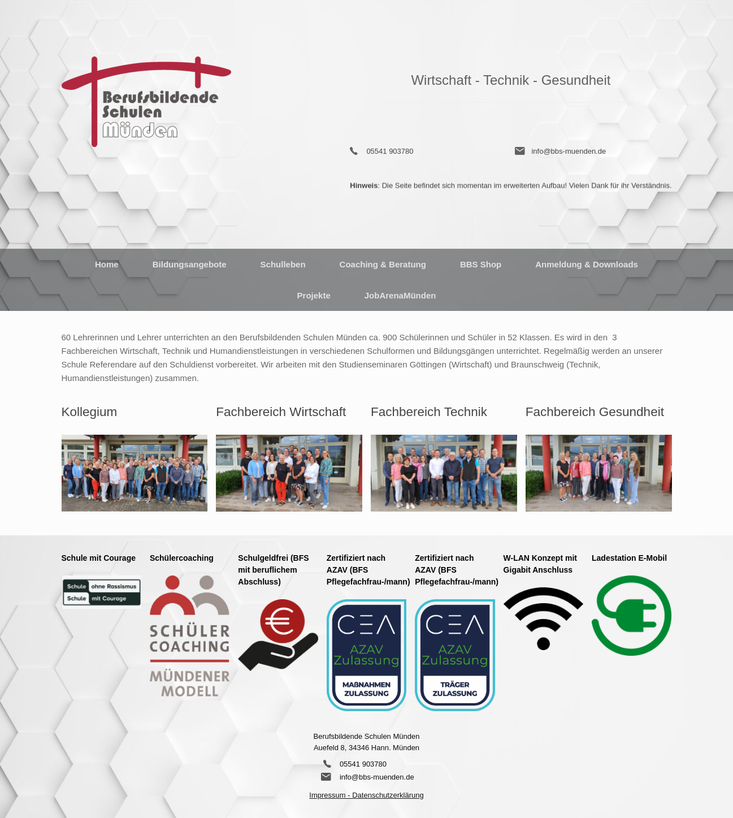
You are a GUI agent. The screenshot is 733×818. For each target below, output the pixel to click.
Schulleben (283, 264)
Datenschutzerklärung (387, 795)
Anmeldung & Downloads (586, 264)
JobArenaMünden (400, 295)
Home (107, 264)
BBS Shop (480, 264)
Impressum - (330, 795)
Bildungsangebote (190, 264)
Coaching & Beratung (383, 264)
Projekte (314, 295)
